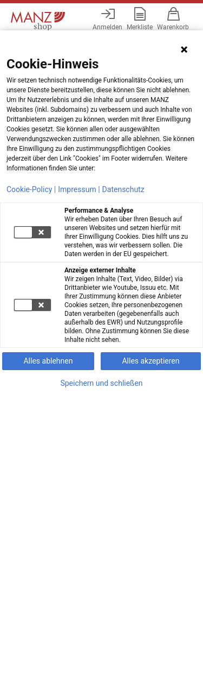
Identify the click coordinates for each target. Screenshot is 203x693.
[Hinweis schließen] (184, 49)
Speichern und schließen (101, 383)
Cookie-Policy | (31, 189)
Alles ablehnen (48, 361)
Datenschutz (123, 189)
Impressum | (79, 189)
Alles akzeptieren (150, 361)
